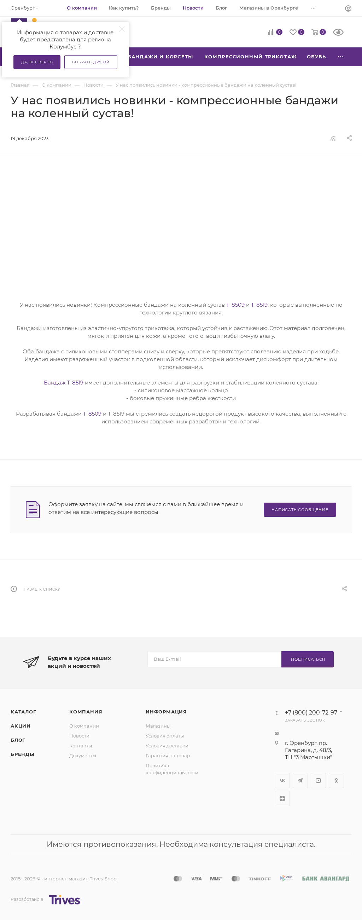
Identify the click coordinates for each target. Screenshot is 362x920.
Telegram (300, 780)
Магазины (158, 726)
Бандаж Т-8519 (63, 382)
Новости (79, 736)
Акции (21, 726)
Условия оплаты (165, 736)
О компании (84, 726)
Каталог (23, 711)
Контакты (80, 745)
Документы (82, 755)
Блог (18, 740)
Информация (166, 711)
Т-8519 (259, 304)
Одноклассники (336, 780)
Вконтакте (282, 780)
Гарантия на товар (168, 755)
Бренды (23, 754)
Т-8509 (235, 304)
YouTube (318, 780)
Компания (85, 711)
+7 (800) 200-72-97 (311, 713)
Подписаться (308, 659)
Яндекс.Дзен (282, 798)
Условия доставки (167, 745)
